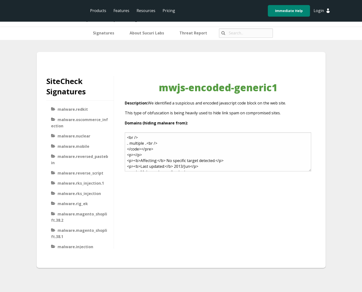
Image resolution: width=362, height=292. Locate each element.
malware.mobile (73, 146)
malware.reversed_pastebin (79, 159)
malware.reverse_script (80, 173)
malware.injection (75, 246)
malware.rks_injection (79, 193)
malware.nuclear (74, 136)
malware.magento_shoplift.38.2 (79, 217)
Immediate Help (289, 10)
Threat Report (193, 33)
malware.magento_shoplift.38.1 (79, 233)
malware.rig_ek (73, 203)
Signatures (103, 33)
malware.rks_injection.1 (81, 183)
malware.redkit (73, 109)
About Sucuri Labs (147, 33)
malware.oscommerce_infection (79, 123)
